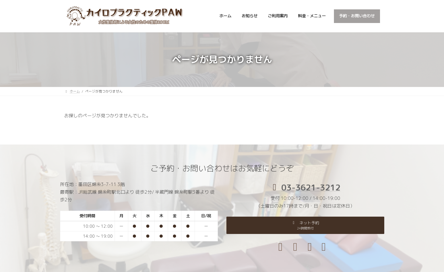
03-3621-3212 (310, 187)
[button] (305, 225)
